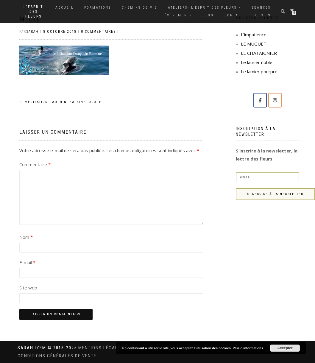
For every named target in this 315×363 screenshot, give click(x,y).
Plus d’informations (248, 348)
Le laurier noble (256, 62)
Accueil (64, 8)
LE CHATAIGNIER (259, 53)
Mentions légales (101, 347)
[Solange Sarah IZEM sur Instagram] (275, 100)
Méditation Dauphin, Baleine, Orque (60, 102)
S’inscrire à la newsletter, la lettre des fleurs (266, 155)
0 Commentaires (98, 31)
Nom (26, 237)
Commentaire (35, 164)
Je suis (262, 15)
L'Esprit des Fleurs (33, 11)
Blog (208, 15)
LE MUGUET (253, 44)
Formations (97, 8)
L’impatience (253, 35)
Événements (178, 15)
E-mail (27, 262)
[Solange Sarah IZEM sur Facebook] (260, 100)
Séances (261, 8)
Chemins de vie (139, 8)
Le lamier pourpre (259, 71)
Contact (234, 15)
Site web (28, 288)
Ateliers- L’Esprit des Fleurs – (204, 8)
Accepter (284, 348)
